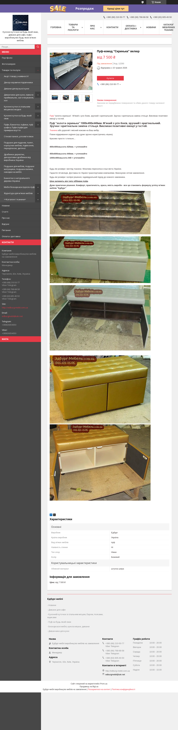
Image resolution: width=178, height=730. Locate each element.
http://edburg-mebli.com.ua (15, 307)
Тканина (53, 130)
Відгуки (5, 224)
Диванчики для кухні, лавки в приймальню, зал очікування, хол (19, 97)
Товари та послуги (11, 70)
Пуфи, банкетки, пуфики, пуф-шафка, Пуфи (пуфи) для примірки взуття (18, 127)
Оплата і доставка (11, 236)
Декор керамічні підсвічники (18, 82)
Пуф (52, 116)
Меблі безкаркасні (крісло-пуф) (19, 187)
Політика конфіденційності (123, 689)
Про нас (6, 217)
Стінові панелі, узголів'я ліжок (19, 136)
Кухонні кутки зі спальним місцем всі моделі (17, 108)
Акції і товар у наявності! (16, 76)
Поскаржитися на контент (99, 689)
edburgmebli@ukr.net (12, 316)
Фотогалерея (8, 64)
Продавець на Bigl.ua (89, 686)
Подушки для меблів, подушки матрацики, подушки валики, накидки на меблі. (19, 169)
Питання (6, 230)
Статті (5, 211)
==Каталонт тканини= (15, 199)
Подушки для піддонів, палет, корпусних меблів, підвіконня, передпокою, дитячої (19, 145)
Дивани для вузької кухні (16, 88)
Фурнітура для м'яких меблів (18, 193)
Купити (110, 78)
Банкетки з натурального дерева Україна (17, 179)
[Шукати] (38, 46)
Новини (6, 205)
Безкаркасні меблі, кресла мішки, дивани (69, 626)
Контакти (112, 27)
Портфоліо (7, 57)
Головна (55, 27)
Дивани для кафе (57, 609)
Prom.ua (103, 684)
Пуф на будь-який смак (59, 621)
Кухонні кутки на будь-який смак (18, 117)
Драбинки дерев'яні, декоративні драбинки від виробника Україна (17, 157)
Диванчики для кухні (58, 631)
